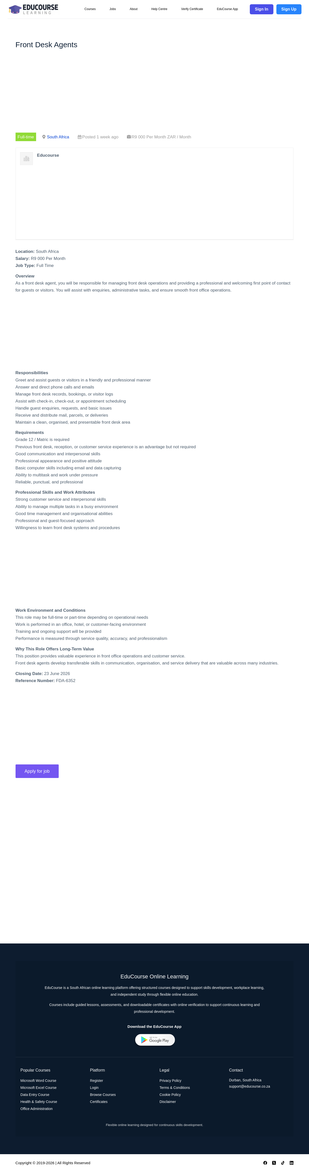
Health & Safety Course (39, 1102)
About (133, 9)
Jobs (113, 9)
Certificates (99, 1102)
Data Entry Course (35, 1095)
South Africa (58, 137)
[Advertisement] (155, 95)
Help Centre (159, 9)
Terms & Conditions (175, 1088)
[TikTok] (283, 1163)
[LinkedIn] (291, 1163)
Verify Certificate (192, 9)
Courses (90, 9)
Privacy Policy (170, 1081)
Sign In (261, 9)
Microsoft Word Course (38, 1081)
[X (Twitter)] (274, 1163)
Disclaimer (168, 1102)
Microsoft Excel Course (39, 1088)
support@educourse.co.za (249, 1087)
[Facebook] (265, 1163)
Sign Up (288, 9)
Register (96, 1081)
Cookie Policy (170, 1095)
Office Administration (37, 1109)
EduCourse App (227, 9)
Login (94, 1088)
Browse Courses (103, 1095)
